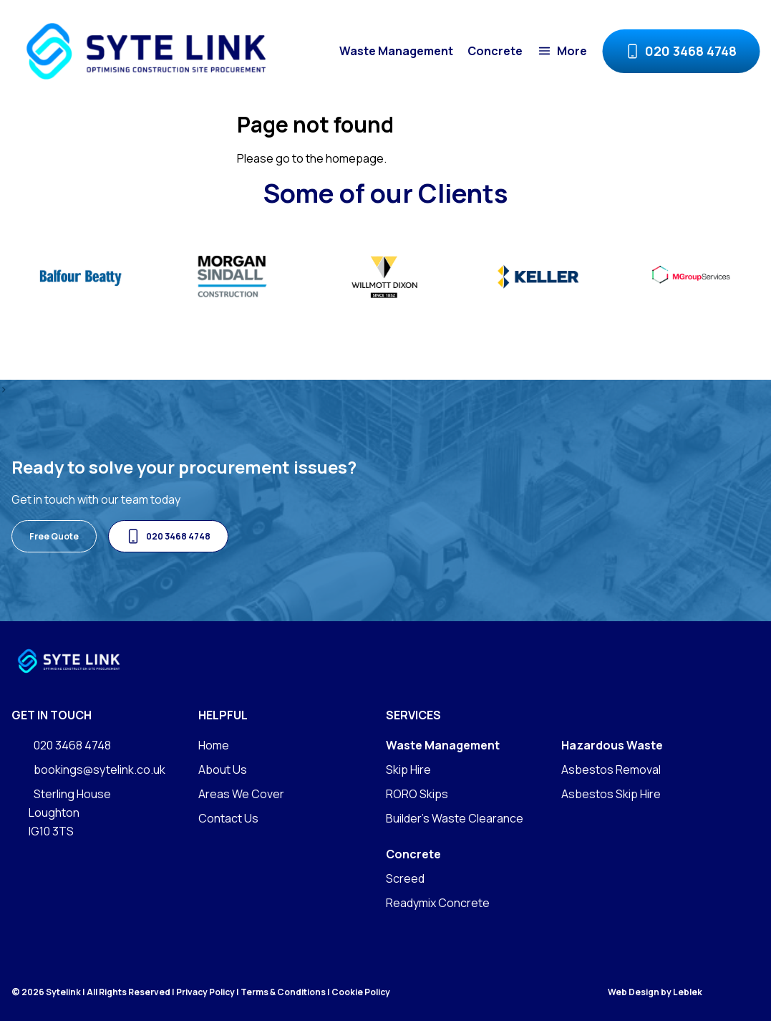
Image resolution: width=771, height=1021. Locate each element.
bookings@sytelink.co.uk (88, 770)
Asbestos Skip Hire (611, 794)
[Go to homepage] (145, 51)
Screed (405, 878)
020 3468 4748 (681, 51)
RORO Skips (417, 794)
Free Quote (54, 536)
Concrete (495, 51)
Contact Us (228, 818)
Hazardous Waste (612, 745)
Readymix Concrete (438, 903)
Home (213, 745)
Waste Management (396, 51)
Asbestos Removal (611, 769)
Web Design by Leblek (655, 992)
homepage (355, 158)
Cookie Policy (360, 992)
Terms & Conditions (283, 992)
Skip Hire (408, 769)
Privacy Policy (205, 992)
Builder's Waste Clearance (454, 818)
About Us (222, 769)
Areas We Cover (241, 794)
